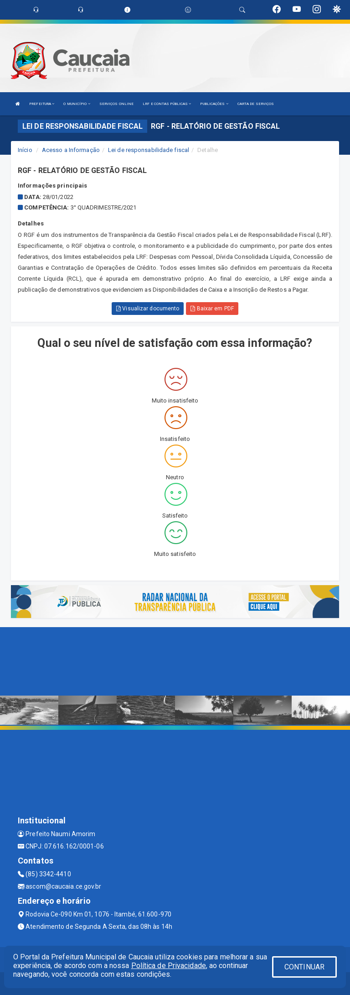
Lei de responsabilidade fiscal (148, 150)
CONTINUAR (304, 967)
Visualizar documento (147, 308)
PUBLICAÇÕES (214, 104)
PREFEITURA (41, 104)
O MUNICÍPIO (76, 104)
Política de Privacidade (168, 965)
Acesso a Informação (71, 150)
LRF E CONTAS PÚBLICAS (167, 104)
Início (25, 150)
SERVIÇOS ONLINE (116, 104)
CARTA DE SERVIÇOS (255, 104)
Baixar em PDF (212, 308)
